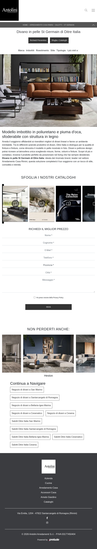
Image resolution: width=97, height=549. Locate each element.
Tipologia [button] (61, 50)
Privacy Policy (58, 298)
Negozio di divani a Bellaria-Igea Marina (31, 405)
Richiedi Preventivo (38, 40)
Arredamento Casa (48, 488)
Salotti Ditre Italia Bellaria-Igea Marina (30, 437)
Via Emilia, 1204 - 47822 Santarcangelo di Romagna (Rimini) (47, 513)
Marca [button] (21, 50)
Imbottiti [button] (30, 50)
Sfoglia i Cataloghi (59, 40)
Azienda (49, 478)
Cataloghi (48, 502)
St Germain (69, 25)
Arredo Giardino (48, 497)
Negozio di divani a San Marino (27, 389)
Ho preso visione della (49, 298)
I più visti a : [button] (73, 50)
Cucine (48, 483)
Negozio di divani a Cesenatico (27, 413)
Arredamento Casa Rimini (41, 25)
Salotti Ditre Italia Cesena (24, 445)
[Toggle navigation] (93, 10)
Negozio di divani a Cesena (60, 413)
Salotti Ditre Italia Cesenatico (68, 437)
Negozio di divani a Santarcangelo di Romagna (35, 397)
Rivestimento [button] (42, 50)
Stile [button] (53, 50)
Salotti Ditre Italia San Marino (26, 421)
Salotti (58, 25)
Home (25, 25)
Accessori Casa (48, 492)
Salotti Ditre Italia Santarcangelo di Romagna (34, 429)
